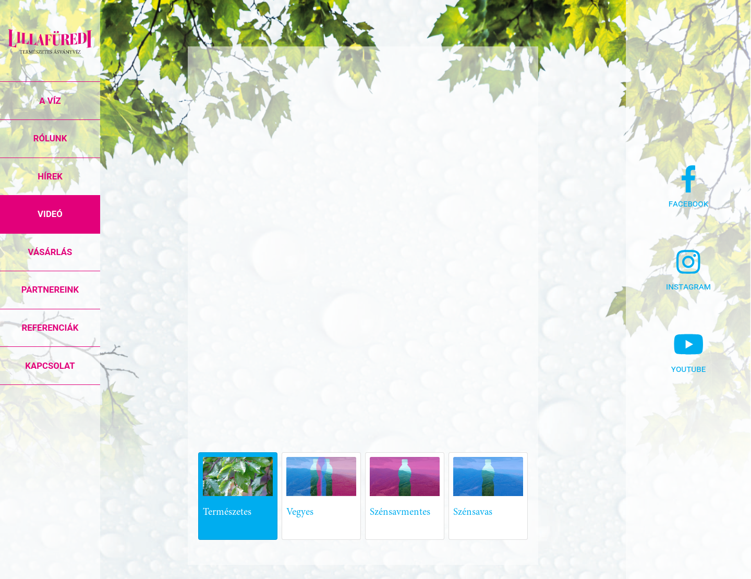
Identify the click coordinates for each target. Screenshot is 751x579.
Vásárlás (50, 252)
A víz (50, 100)
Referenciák (50, 327)
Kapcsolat (50, 365)
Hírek (50, 176)
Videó (50, 214)
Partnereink (50, 289)
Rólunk (50, 138)
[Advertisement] (433, 349)
